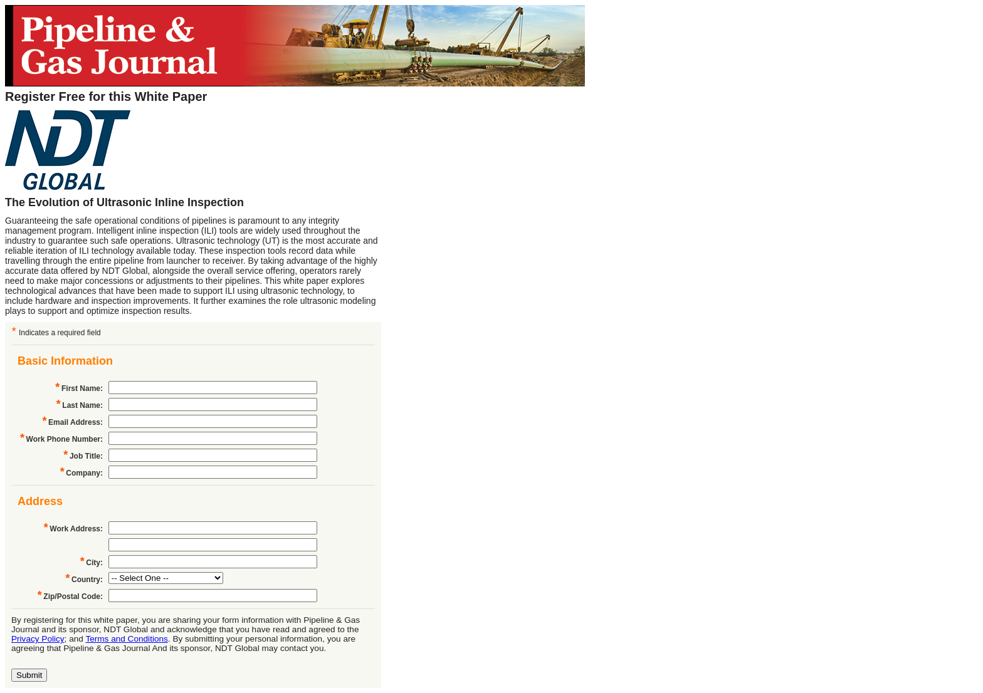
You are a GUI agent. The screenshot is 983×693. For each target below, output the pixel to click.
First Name (80, 388)
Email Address (74, 422)
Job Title (85, 456)
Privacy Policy (38, 639)
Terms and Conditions (126, 639)
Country (85, 579)
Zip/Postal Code (71, 596)
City (93, 562)
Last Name (81, 405)
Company (83, 473)
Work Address (75, 528)
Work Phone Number (63, 439)
